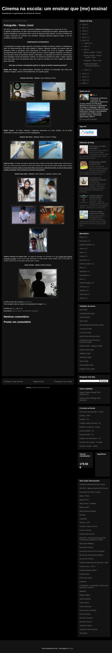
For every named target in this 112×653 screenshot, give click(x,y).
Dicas (82, 237)
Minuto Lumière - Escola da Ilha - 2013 (92, 56)
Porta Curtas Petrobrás (88, 610)
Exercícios (83, 241)
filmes (82, 268)
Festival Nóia (84, 574)
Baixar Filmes (84, 496)
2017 (84, 28)
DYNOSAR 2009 (86, 329)
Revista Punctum (86, 622)
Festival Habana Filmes (88, 570)
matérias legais (85, 283)
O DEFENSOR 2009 (87, 314)
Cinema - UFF (85, 522)
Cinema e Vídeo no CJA (88, 526)
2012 (84, 74)
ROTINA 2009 (85, 317)
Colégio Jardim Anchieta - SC (90, 423)
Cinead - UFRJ (85, 416)
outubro (87, 43)
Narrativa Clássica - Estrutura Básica (96, 197)
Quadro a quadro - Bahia (89, 446)
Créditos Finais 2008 (87, 369)
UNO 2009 (83, 310)
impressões (84, 275)
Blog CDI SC (84, 500)
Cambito (83, 515)
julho (86, 46)
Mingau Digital (85, 595)
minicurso (83, 287)
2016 (84, 31)
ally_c (95, 95)
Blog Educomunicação (88, 511)
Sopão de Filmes (86, 626)
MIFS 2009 (84, 321)
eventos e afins (85, 264)
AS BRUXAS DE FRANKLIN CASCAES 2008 (90, 341)
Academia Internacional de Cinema (92, 484)
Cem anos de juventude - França (91, 412)
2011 (84, 77)
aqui (25, 302)
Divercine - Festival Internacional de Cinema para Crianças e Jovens (93, 539)
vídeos (82, 298)
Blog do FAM (84, 507)
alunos (15, 311)
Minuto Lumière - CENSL (93, 52)
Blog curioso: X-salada (88, 503)
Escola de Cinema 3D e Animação (92, 551)
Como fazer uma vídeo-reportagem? (97, 147)
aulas (19, 311)
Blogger (70, 648)
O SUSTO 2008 (85, 333)
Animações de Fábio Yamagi (90, 492)
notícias (82, 290)
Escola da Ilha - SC (87, 434)
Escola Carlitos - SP (87, 431)
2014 (84, 37)
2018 (84, 24)
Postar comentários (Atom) (41, 387)
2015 (84, 34)
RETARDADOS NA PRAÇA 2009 (91, 325)
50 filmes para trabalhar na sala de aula (97, 163)
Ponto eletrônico (85, 606)
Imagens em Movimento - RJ (90, 438)
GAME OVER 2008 (87, 350)
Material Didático (86, 245)
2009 (84, 83)
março (86, 70)
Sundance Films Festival (88, 629)
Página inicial (38, 382)
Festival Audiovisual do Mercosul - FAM (94, 563)
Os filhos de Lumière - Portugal (91, 442)
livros (81, 279)
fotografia (35, 311)
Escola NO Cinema (86, 559)
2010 (84, 80)
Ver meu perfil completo (88, 119)
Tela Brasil (83, 633)
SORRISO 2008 (85, 357)
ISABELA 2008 (85, 354)
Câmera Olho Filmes (87, 534)
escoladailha (26, 311)
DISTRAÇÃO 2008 (86, 365)
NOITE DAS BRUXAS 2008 (90, 336)
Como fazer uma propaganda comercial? (97, 179)
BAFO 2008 (84, 361)
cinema (82, 256)
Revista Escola (85, 614)
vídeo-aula (83, 294)
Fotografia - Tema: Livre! (92, 60)
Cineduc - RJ (84, 419)
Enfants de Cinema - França (90, 427)
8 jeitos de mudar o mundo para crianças (97, 212)
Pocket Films (84, 603)
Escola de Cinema (86, 547)
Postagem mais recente (13, 382)
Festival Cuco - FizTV (87, 566)
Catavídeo (83, 519)
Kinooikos (83, 582)
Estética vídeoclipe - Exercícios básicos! (91, 65)
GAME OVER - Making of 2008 (91, 346)
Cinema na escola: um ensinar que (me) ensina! (54, 8)
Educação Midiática (87, 543)
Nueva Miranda (85, 599)
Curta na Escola (85, 530)
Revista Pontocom (86, 618)
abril (86, 49)
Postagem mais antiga (63, 382)
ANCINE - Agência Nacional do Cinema (94, 488)
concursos (83, 260)
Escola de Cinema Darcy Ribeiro (91, 555)
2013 (84, 40)
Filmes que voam (86, 578)
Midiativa (83, 591)
